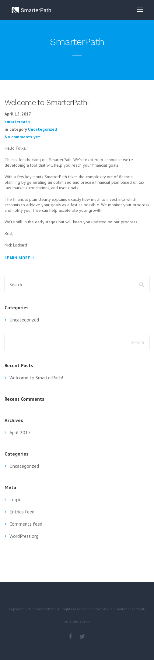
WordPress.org (23, 536)
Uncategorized (42, 129)
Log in (15, 499)
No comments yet (22, 137)
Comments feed (25, 524)
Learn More (17, 258)
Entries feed (21, 512)
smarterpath (17, 121)
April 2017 (20, 432)
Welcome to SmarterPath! (36, 377)
